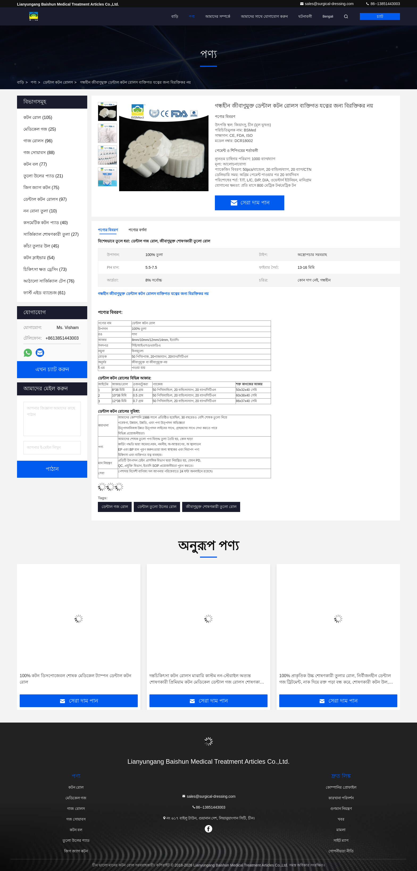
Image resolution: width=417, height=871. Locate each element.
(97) (45, 199)
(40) (45, 222)
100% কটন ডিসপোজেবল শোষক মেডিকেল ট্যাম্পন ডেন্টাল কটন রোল (75, 678)
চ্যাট (380, 16)
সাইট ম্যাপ (341, 840)
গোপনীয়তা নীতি (341, 851)
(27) (51, 234)
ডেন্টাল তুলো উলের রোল (157, 507)
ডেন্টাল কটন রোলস (58, 82)
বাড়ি (174, 16)
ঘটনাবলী (305, 16)
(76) (48, 281)
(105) (37, 117)
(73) (45, 269)
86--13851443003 (382, 4)
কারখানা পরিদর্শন (341, 798)
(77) (35, 164)
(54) (39, 257)
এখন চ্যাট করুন (52, 369)
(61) (44, 293)
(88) (39, 152)
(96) (37, 141)
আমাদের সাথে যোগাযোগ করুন (264, 16)
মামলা (340, 830)
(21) (43, 176)
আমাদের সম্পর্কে (217, 16)
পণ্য (192, 16)
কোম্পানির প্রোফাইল (341, 787)
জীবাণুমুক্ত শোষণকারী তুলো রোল (211, 507)
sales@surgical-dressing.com (327, 4)
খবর (341, 819)
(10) (40, 211)
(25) (39, 129)
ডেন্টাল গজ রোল (115, 507)
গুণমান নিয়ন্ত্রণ (341, 808)
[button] (107, 184)
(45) (41, 246)
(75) (41, 187)
